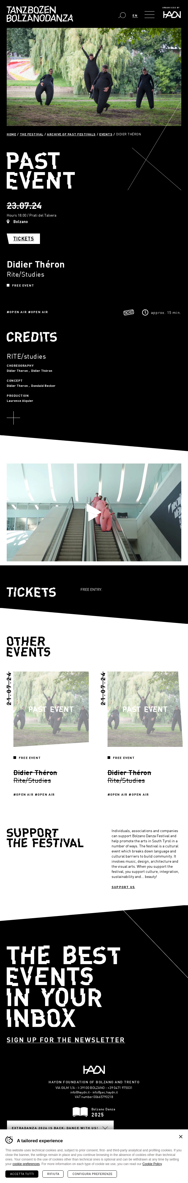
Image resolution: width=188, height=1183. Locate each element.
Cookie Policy (152, 1164)
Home (11, 134)
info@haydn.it (79, 1092)
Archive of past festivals (71, 134)
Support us (123, 887)
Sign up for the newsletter (66, 1039)
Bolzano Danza (40, 14)
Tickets (23, 239)
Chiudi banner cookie (180, 1136)
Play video (94, 512)
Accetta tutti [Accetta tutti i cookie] (22, 1174)
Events (105, 134)
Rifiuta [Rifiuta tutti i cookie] (53, 1174)
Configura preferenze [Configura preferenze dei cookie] (92, 1174)
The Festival (31, 134)
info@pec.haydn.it (105, 1092)
